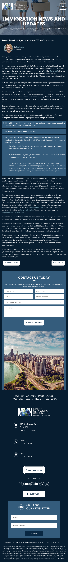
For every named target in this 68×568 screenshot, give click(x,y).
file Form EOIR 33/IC (36, 207)
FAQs (14, 398)
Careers (29, 398)
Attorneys (31, 395)
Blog (21, 398)
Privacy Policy (57, 542)
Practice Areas (45, 395)
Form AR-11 (54, 71)
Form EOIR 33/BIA (27, 210)
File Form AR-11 (10, 131)
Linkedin (36, 484)
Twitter (46, 484)
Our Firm (19, 395)
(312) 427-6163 (26, 443)
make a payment (34, 470)
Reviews (39, 398)
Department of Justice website (13, 213)
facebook (21, 484)
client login (35, 494)
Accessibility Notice (45, 542)
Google (41, 484)
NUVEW (7, 542)
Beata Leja (20, 47)
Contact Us (51, 398)
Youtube (26, 484)
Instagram (31, 484)
